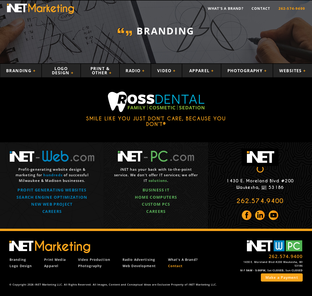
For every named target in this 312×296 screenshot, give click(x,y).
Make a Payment (282, 277)
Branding (19, 70)
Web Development (139, 266)
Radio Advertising (139, 259)
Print (55, 259)
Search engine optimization (52, 197)
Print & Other (100, 70)
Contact (261, 8)
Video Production (94, 259)
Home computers (156, 197)
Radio (134, 70)
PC (293, 245)
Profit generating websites (51, 190)
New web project (52, 204)
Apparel (200, 70)
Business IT (156, 190)
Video (165, 70)
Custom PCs (156, 204)
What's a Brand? (225, 8)
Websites (291, 70)
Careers (52, 211)
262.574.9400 (260, 201)
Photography (245, 70)
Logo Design (61, 70)
